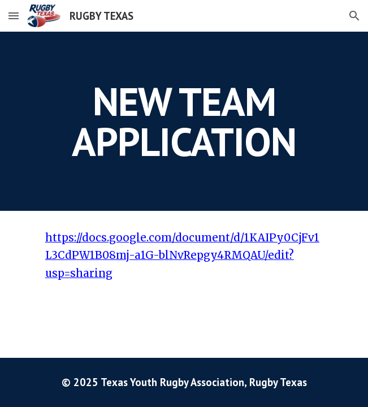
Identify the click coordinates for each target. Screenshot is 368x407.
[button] (13, 15)
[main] (184, 121)
